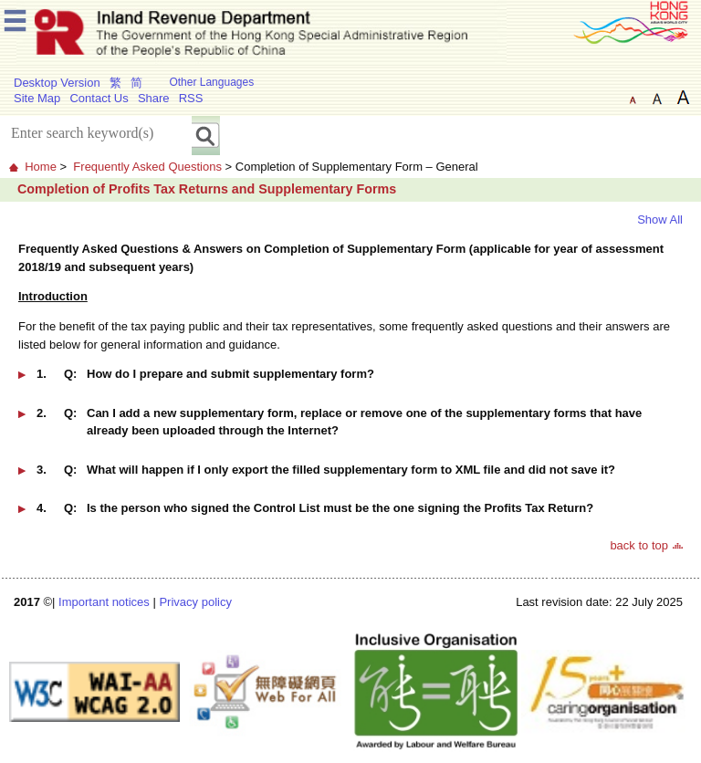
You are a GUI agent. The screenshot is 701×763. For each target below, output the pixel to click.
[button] (350, 380)
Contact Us (98, 98)
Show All (660, 219)
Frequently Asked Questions (147, 166)
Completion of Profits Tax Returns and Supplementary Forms (206, 189)
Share (154, 98)
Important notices (104, 602)
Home (41, 166)
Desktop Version (57, 82)
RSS (191, 98)
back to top (639, 545)
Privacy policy (195, 602)
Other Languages (211, 82)
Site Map (37, 98)
